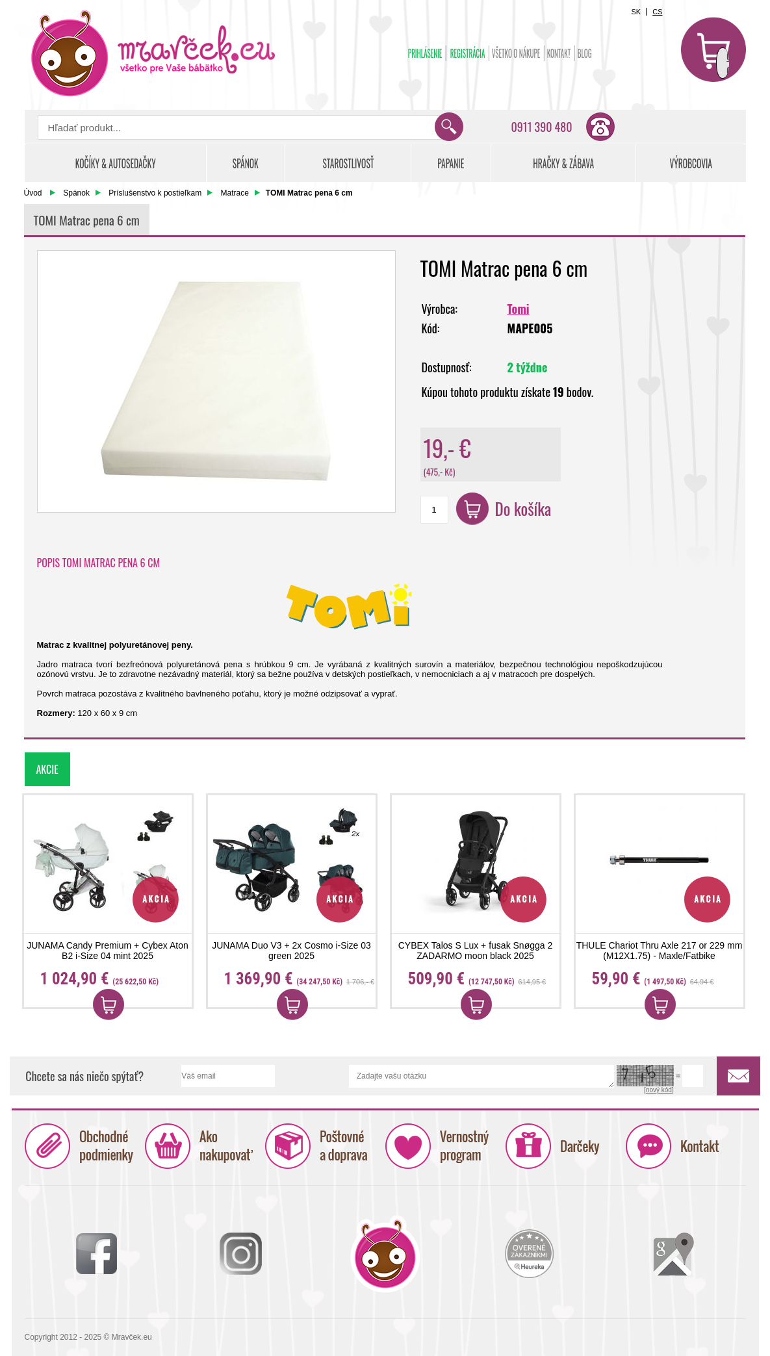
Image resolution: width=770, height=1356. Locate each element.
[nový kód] (659, 1090)
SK (636, 12)
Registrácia (467, 53)
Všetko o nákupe (515, 53)
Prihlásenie (424, 53)
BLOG (584, 53)
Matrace (234, 193)
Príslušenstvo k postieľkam (155, 193)
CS (657, 12)
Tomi (518, 308)
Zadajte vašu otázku (481, 1076)
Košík (713, 49)
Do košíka (523, 508)
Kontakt (558, 53)
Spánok (76, 193)
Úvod (33, 193)
